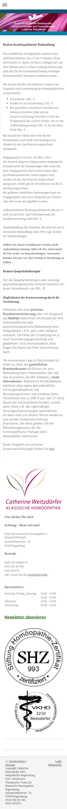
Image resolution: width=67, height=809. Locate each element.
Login (58, 761)
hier (52, 449)
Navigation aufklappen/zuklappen (33, 5)
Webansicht (55, 765)
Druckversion (15, 761)
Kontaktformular (37, 575)
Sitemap (10, 765)
